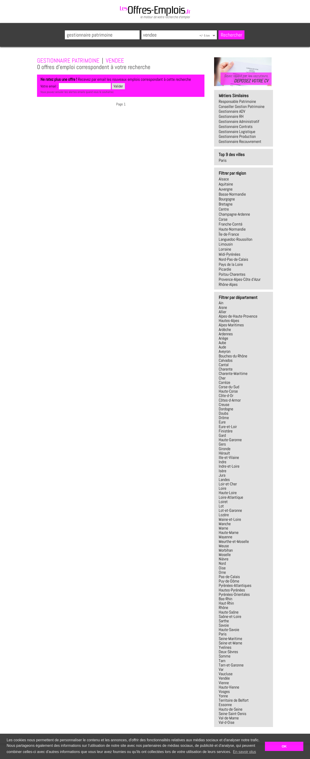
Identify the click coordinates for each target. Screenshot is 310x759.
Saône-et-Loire (230, 616)
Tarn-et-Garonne (231, 665)
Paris (223, 160)
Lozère (224, 514)
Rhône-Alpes (228, 284)
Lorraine (225, 249)
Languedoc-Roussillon (235, 239)
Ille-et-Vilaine (229, 457)
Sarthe (224, 620)
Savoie (224, 625)
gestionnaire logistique (237, 131)
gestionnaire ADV (232, 111)
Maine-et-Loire (230, 519)
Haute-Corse (228, 391)
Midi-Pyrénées (229, 254)
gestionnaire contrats (236, 126)
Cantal (224, 364)
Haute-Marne (228, 532)
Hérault (224, 453)
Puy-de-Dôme (229, 581)
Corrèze (224, 382)
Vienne (224, 682)
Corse (223, 219)
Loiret (223, 501)
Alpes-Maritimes (231, 324)
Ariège (223, 338)
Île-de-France (229, 234)
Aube (222, 342)
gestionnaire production (237, 136)
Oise (222, 568)
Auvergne (225, 189)
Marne (223, 528)
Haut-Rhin (226, 603)
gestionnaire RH (231, 116)
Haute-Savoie (229, 629)
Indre (222, 461)
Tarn (222, 660)
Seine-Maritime (230, 638)
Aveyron (224, 351)
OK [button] (284, 746)
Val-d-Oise (226, 722)
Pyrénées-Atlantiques (235, 585)
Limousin (226, 244)
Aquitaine (226, 184)
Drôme (224, 417)
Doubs (223, 413)
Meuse (224, 545)
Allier (222, 311)
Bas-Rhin (225, 598)
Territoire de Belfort (234, 700)
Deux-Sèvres (228, 651)
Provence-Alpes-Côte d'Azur (240, 279)
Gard (222, 435)
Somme (224, 656)
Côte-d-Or (226, 395)
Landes (224, 479)
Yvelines (225, 647)
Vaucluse (225, 673)
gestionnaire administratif (239, 121)
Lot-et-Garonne (230, 510)
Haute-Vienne (229, 687)
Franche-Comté (230, 224)
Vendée (224, 678)
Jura (222, 475)
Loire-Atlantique (231, 497)
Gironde (224, 448)
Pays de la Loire (231, 264)
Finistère (225, 431)
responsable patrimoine (237, 101)
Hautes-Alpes (229, 320)
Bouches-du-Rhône (233, 356)
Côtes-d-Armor (230, 400)
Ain (221, 302)
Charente (225, 369)
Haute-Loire (228, 492)
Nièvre (223, 559)
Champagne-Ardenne (234, 214)
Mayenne (225, 536)
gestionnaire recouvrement (240, 141)
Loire (222, 488)
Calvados (225, 360)
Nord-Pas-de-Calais (233, 259)
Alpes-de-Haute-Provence (238, 316)
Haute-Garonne (230, 439)
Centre (224, 209)
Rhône (223, 607)
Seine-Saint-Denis (232, 713)
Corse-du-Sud (229, 386)
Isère (222, 470)
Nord (222, 563)
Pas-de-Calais (229, 576)
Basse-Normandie (232, 194)
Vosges (224, 691)
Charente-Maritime (233, 373)
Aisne (223, 307)
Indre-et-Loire (229, 466)
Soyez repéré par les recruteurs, (246, 78)
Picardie (225, 269)
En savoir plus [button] (244, 752)
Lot (221, 506)
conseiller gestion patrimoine (241, 106)
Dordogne (226, 408)
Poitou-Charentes (232, 274)
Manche (225, 523)
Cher (222, 378)
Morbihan (226, 550)
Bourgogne (227, 199)
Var (221, 669)
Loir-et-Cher (228, 484)
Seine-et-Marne (230, 643)
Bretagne (225, 204)
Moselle (225, 554)
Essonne (225, 704)
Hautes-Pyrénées (232, 590)
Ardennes (226, 333)
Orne (222, 572)
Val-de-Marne (229, 718)
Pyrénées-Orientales (234, 594)
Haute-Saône (228, 612)
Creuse (224, 404)
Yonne (223, 695)
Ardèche (225, 329)
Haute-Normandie (232, 229)
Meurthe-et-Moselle (234, 541)
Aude (222, 347)
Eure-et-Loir (228, 426)
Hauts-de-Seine (230, 709)
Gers (222, 444)
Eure (222, 422)
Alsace (224, 179)
